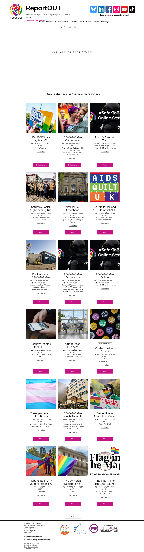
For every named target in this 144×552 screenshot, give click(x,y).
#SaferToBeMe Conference (73, 276)
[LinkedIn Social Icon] (101, 9)
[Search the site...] (72, 27)
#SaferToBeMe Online (105, 276)
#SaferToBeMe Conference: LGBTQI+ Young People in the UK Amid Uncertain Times (72, 139)
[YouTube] (124, 9)
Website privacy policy (31, 543)
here (109, 15)
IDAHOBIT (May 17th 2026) (41, 139)
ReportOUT (43, 8)
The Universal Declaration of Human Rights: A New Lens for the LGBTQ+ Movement (72, 482)
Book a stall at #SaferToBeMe (41, 276)
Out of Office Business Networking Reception (72, 345)
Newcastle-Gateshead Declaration (73, 208)
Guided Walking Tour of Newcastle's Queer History (104, 350)
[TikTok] (132, 9)
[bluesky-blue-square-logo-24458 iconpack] (93, 9)
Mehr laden (72, 516)
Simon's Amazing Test (104, 139)
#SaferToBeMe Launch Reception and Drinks (73, 415)
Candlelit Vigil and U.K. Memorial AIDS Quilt (104, 208)
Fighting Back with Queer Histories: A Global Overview (41, 482)
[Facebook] (109, 9)
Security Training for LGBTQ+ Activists (41, 345)
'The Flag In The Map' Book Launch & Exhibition (105, 482)
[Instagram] (116, 9)
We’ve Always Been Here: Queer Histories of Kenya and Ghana (105, 415)
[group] (73, 55)
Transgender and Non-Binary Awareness (40, 415)
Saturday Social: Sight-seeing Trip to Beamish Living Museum (41, 208)
